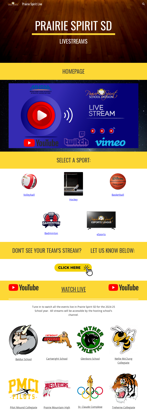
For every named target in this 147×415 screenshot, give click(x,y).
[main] (73, 31)
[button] (143, 4)
